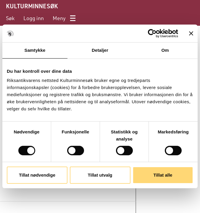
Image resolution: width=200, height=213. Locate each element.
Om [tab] (165, 50)
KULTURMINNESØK (32, 6)
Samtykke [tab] (35, 50)
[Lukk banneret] (191, 33)
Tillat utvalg (100, 175)
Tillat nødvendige (37, 175)
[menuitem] (10, 18)
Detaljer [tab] (100, 50)
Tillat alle (163, 175)
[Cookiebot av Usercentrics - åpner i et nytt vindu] (152, 33)
